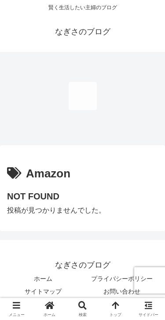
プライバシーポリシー (122, 278)
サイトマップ (43, 291)
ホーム (43, 278)
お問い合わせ (121, 291)
